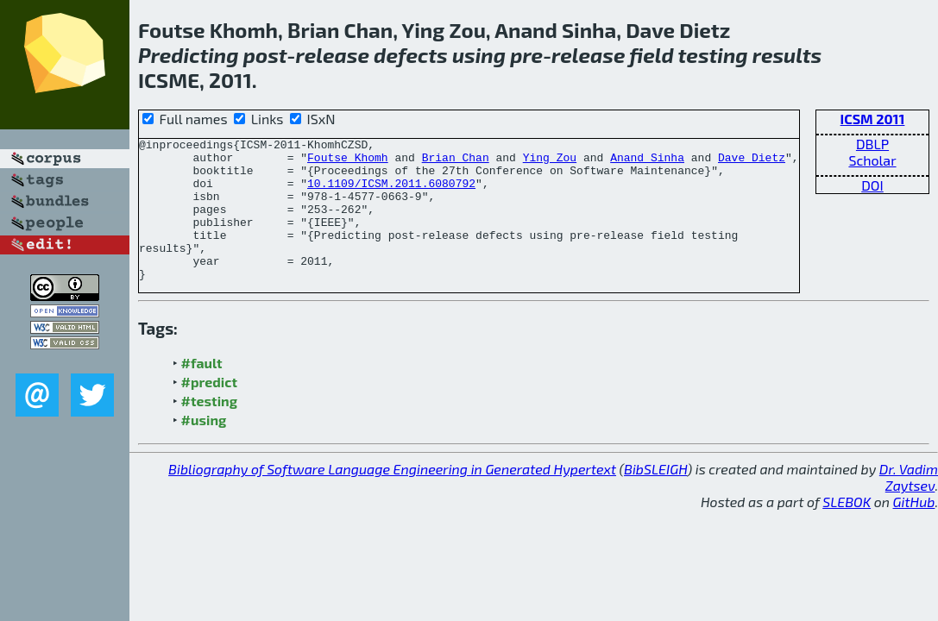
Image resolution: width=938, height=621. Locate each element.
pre (526, 54)
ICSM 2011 (872, 118)
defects (411, 54)
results (787, 54)
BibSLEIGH (655, 497)
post (265, 54)
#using (204, 448)
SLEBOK (846, 530)
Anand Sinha (647, 162)
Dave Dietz (751, 162)
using (479, 54)
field (651, 54)
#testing (209, 429)
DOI (872, 185)
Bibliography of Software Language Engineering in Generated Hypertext (392, 497)
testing (713, 54)
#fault (202, 391)
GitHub (914, 530)
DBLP (872, 143)
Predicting (188, 54)
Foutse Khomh (347, 162)
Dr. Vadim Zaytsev (908, 505)
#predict (209, 410)
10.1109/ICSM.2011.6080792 (391, 193)
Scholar (872, 160)
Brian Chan (455, 162)
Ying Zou (549, 162)
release (332, 54)
